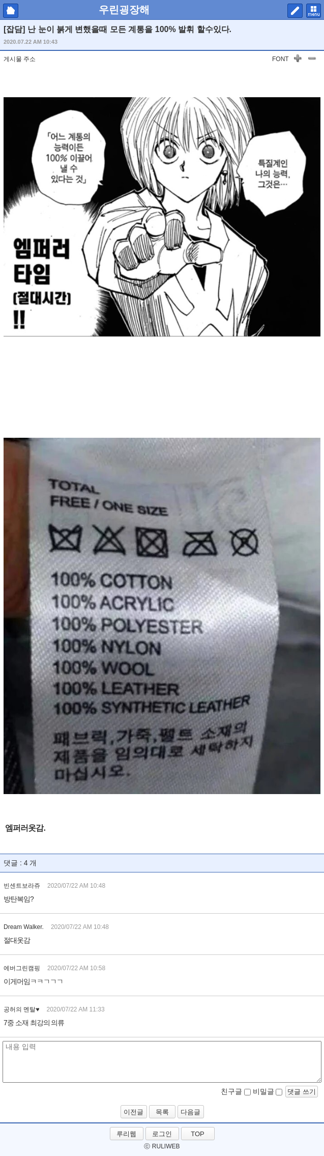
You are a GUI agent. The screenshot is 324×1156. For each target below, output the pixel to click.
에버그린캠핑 (22, 968)
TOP (197, 1134)
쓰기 (295, 11)
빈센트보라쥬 (22, 885)
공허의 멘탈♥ (21, 1009)
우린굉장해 (124, 9)
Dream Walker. (24, 927)
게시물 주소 (20, 59)
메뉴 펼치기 (313, 11)
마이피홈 (10, 11)
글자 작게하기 (311, 60)
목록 (162, 1112)
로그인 (162, 1134)
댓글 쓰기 (301, 1091)
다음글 (190, 1112)
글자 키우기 (297, 60)
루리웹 (126, 1134)
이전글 (133, 1112)
